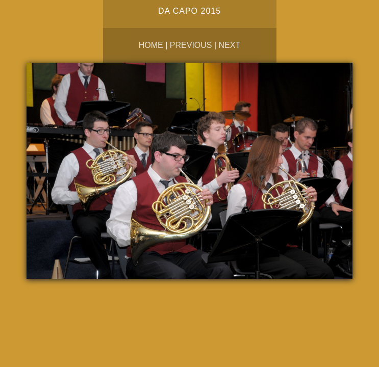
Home (151, 45)
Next (230, 45)
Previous (191, 45)
